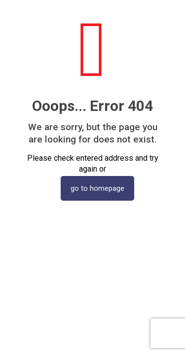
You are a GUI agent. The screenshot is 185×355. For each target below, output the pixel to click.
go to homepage (97, 188)
